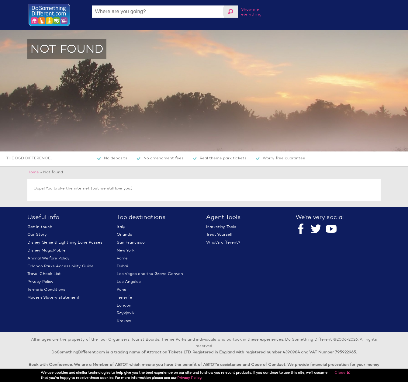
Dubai (122, 266)
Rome (122, 258)
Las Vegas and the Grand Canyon (150, 273)
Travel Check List (44, 273)
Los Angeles (129, 281)
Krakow (124, 320)
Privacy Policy (40, 281)
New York (125, 250)
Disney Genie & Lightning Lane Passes (64, 242)
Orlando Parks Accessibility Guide (60, 266)
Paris (121, 289)
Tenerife (124, 297)
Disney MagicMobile (46, 250)
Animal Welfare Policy (48, 258)
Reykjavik (125, 313)
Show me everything (251, 11)
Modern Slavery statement (53, 297)
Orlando (124, 234)
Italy (121, 226)
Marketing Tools (221, 226)
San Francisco (131, 242)
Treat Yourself (219, 234)
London (124, 305)
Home (33, 172)
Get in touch (39, 226)
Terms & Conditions (46, 289)
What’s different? (223, 242)
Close (342, 372)
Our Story (37, 234)
